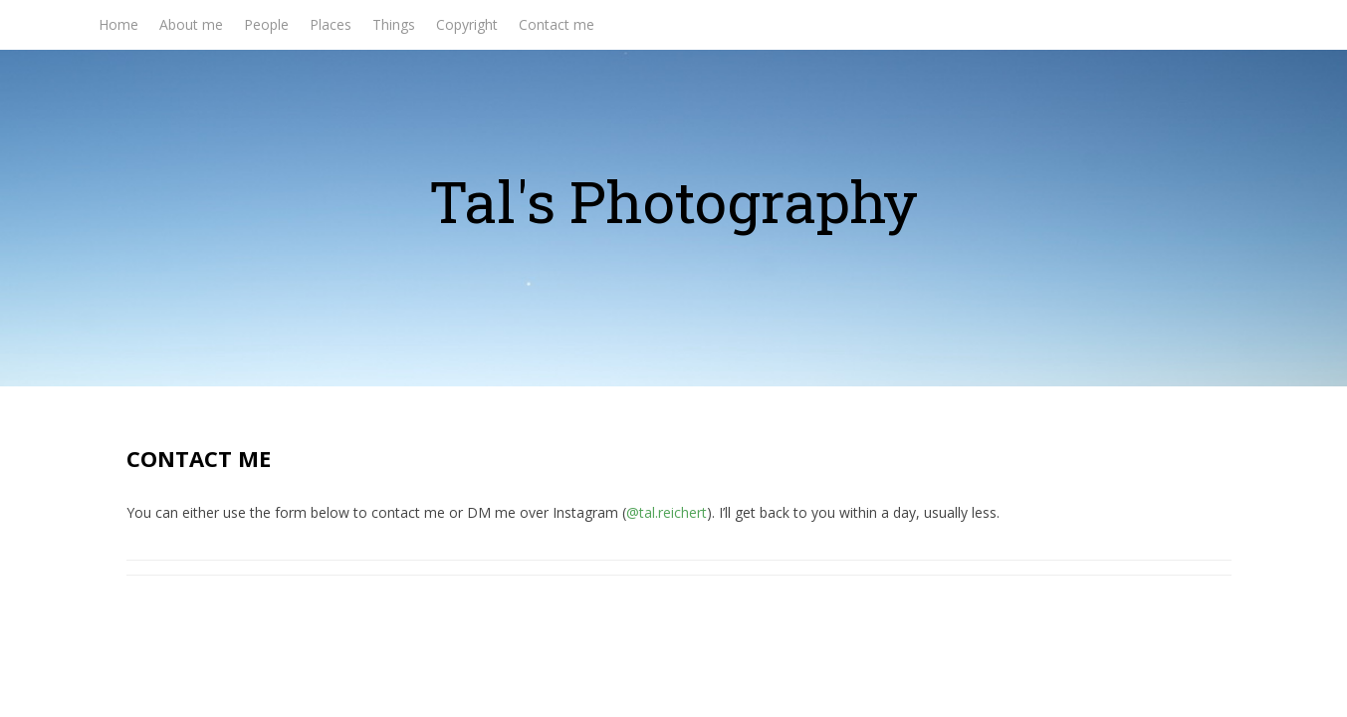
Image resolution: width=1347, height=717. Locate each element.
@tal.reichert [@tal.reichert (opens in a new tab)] (666, 512)
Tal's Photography (673, 200)
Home (118, 24)
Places (330, 24)
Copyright (467, 24)
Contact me (556, 24)
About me (191, 24)
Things (393, 24)
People (266, 24)
